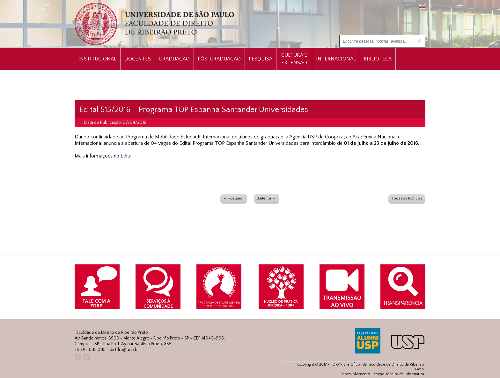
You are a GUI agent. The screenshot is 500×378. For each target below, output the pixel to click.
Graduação (174, 59)
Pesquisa (260, 59)
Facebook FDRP (78, 357)
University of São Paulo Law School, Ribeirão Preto (155, 24)
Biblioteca (378, 59)
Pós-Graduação (219, 59)
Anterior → (266, 198)
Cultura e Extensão (294, 59)
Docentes (137, 59)
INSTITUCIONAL (97, 59)
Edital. (127, 156)
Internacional (336, 59)
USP (407, 342)
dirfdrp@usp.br (124, 349)
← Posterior (234, 198)
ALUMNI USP (367, 341)
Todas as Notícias (407, 198)
